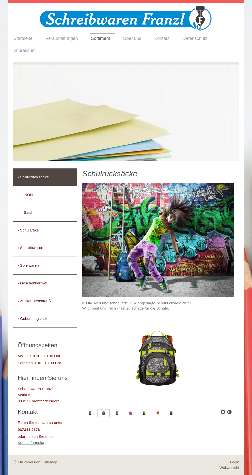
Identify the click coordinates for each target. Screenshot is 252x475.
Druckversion (27, 462)
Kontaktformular (31, 443)
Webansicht (229, 467)
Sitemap (50, 462)
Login (234, 462)
